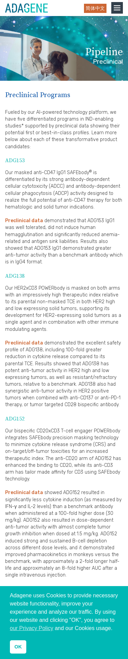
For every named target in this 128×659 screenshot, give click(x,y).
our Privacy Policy (31, 628)
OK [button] (18, 646)
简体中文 (95, 8)
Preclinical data (24, 221)
